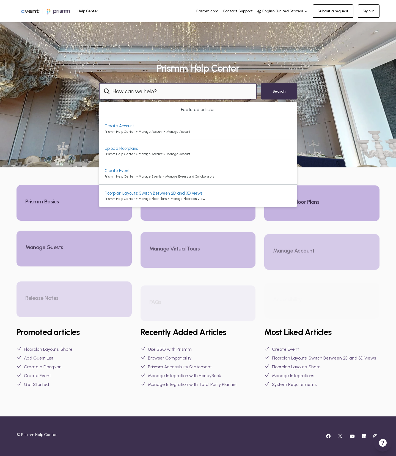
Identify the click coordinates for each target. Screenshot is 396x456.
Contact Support (238, 11)
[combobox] (178, 91)
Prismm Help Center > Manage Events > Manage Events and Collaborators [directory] (159, 176)
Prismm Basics (42, 203)
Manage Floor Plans (296, 207)
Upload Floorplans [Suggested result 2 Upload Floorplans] (121, 148)
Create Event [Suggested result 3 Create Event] (117, 170)
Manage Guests (44, 255)
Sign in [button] (369, 11)
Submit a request (333, 11)
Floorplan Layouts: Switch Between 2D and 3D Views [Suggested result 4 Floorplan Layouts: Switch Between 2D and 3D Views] (153, 193)
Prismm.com (207, 11)
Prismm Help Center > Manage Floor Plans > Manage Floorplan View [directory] (155, 199)
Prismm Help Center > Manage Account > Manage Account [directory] (147, 132)
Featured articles (198, 109)
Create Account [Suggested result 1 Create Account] (119, 125)
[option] (198, 128)
